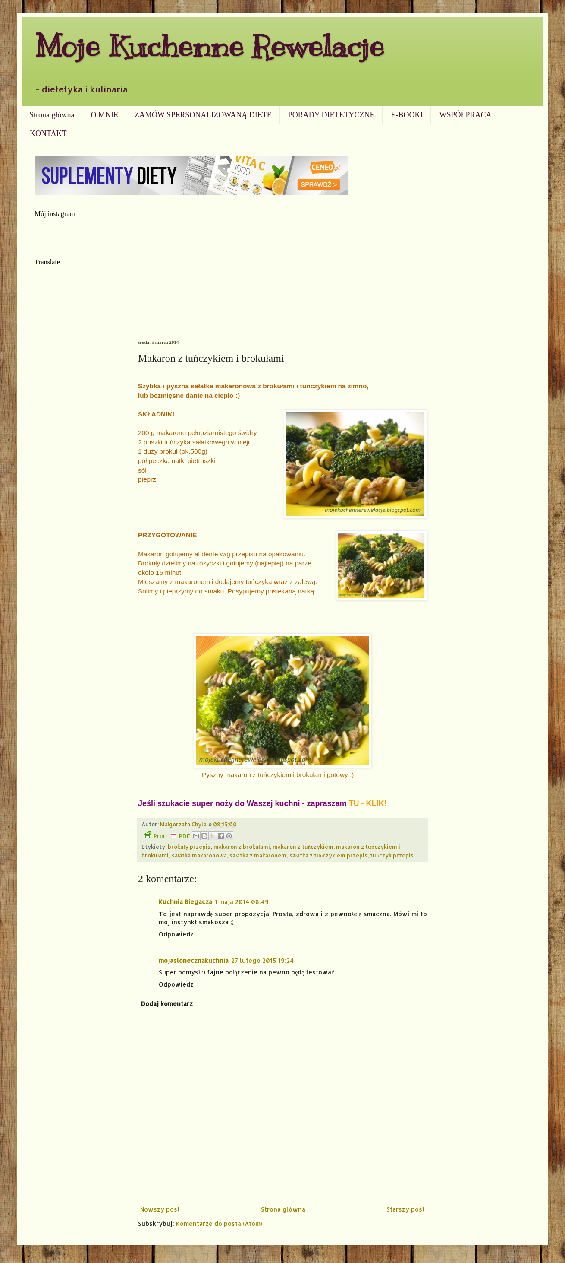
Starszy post (405, 1209)
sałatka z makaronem (258, 855)
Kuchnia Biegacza (185, 901)
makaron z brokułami (241, 846)
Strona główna (51, 115)
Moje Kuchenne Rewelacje (209, 46)
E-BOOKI (407, 115)
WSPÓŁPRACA (465, 115)
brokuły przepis (189, 846)
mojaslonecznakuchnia (194, 960)
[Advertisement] (282, 274)
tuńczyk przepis (391, 855)
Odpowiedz (176, 934)
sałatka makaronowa (199, 855)
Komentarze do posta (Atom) (219, 1223)
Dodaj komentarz (167, 1003)
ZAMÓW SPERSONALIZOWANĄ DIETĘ (203, 115)
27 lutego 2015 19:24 (262, 960)
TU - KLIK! (368, 803)
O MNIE (104, 115)
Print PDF (167, 835)
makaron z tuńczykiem (303, 846)
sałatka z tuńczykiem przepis (328, 855)
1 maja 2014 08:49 (242, 901)
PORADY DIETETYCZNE (331, 115)
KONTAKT (48, 133)
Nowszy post (160, 1209)
